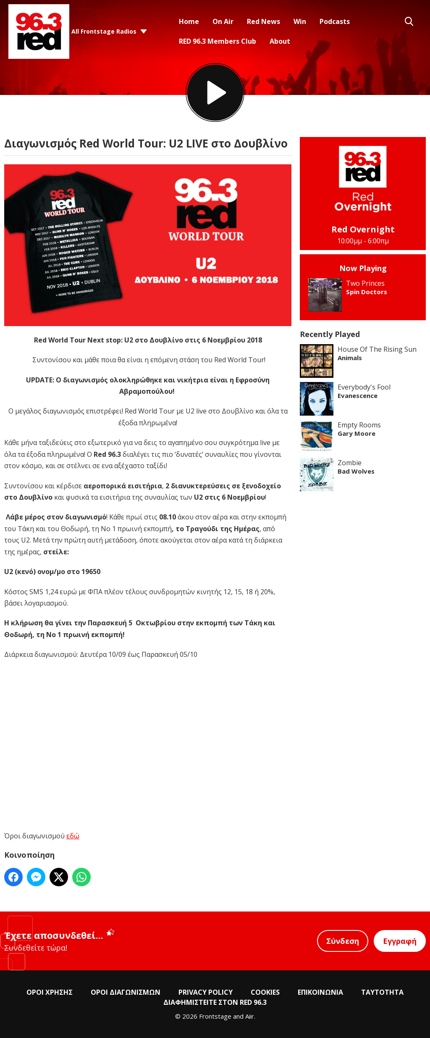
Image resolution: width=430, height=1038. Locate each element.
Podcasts (335, 21)
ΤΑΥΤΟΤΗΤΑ (382, 992)
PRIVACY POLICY (205, 992)
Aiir (249, 1016)
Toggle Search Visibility (409, 21)
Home (189, 21)
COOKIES (265, 992)
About (280, 41)
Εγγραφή (400, 941)
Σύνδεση (342, 941)
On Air (222, 21)
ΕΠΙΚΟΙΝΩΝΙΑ (320, 992)
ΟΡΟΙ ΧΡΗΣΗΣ (49, 992)
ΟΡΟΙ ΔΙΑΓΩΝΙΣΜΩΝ (125, 992)
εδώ (72, 835)
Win (300, 21)
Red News (263, 21)
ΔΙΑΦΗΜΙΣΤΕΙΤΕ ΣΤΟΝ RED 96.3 (215, 1002)
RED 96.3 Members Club (217, 41)
